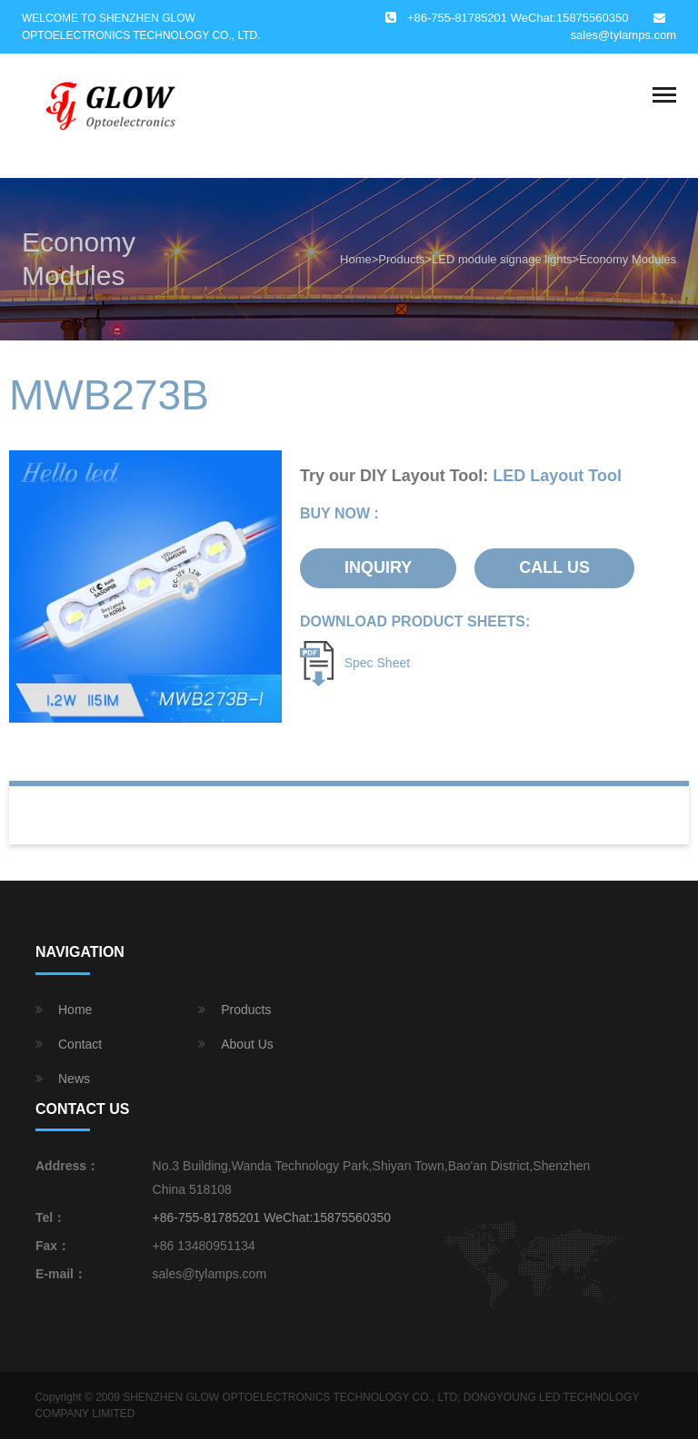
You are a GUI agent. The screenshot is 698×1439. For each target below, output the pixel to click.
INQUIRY (378, 567)
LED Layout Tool (557, 476)
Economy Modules (627, 259)
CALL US (554, 567)
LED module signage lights (502, 259)
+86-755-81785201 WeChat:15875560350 (272, 1217)
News (74, 1078)
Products (401, 259)
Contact (80, 1044)
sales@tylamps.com (623, 35)
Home (356, 259)
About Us (247, 1044)
